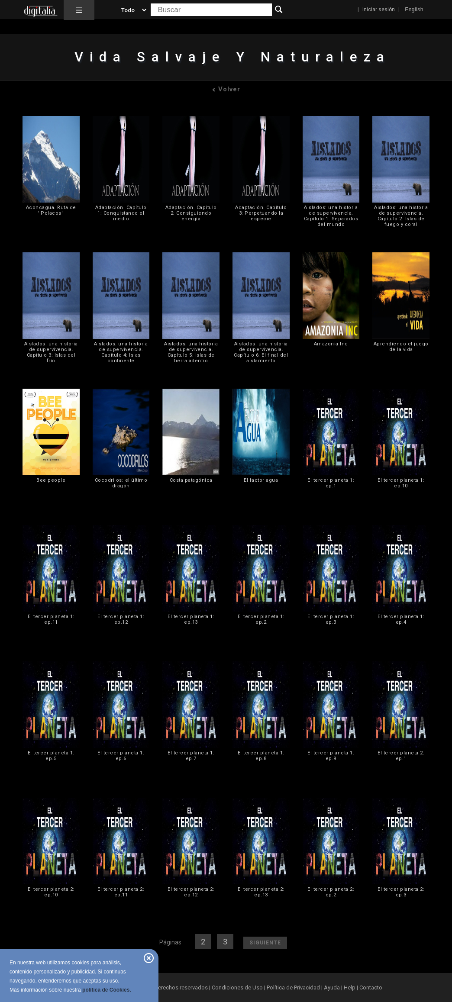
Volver (226, 89)
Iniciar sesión (378, 9)
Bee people (50, 480)
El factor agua (261, 480)
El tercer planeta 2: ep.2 (330, 892)
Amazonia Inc (331, 344)
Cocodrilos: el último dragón (121, 483)
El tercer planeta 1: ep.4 (401, 619)
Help (349, 987)
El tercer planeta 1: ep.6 (120, 755)
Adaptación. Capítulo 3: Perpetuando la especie (261, 213)
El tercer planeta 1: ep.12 (120, 619)
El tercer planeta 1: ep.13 (191, 619)
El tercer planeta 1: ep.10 (401, 483)
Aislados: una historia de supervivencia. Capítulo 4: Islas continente (121, 352)
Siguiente (265, 943)
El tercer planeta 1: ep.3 (330, 619)
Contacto (370, 987)
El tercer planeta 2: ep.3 (401, 892)
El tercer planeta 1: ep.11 (51, 619)
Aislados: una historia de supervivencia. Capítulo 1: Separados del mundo (331, 216)
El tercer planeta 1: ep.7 (191, 755)
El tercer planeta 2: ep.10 (51, 892)
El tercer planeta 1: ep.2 (261, 619)
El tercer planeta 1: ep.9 (330, 755)
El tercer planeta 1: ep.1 (330, 483)
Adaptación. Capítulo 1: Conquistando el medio (121, 213)
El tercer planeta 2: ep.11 (120, 892)
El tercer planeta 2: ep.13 (261, 892)
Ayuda (332, 987)
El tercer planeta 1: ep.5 (51, 755)
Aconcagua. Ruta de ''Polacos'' (51, 210)
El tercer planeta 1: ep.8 (261, 755)
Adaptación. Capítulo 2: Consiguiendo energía (191, 213)
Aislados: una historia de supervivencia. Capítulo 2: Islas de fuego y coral (401, 216)
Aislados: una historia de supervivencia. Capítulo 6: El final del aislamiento (261, 352)
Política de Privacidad (293, 987)
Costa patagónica (191, 480)
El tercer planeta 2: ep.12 (191, 892)
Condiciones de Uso (237, 987)
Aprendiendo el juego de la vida (401, 346)
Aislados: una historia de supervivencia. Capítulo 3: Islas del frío (51, 352)
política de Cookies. (106, 990)
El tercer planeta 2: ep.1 (401, 755)
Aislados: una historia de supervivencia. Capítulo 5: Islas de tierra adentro (191, 352)
